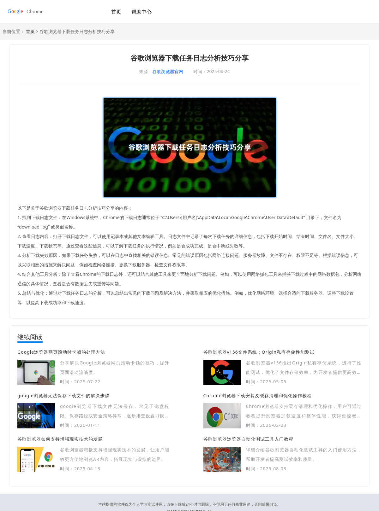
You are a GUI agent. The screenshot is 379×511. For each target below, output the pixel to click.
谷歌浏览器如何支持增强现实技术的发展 (60, 439)
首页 (116, 11)
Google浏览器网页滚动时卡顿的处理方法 (61, 352)
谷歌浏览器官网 (167, 71)
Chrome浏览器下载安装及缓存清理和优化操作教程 (257, 395)
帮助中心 (141, 11)
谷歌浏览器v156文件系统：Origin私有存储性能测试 (259, 352)
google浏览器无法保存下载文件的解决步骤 (63, 395)
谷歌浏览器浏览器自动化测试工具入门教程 (248, 439)
